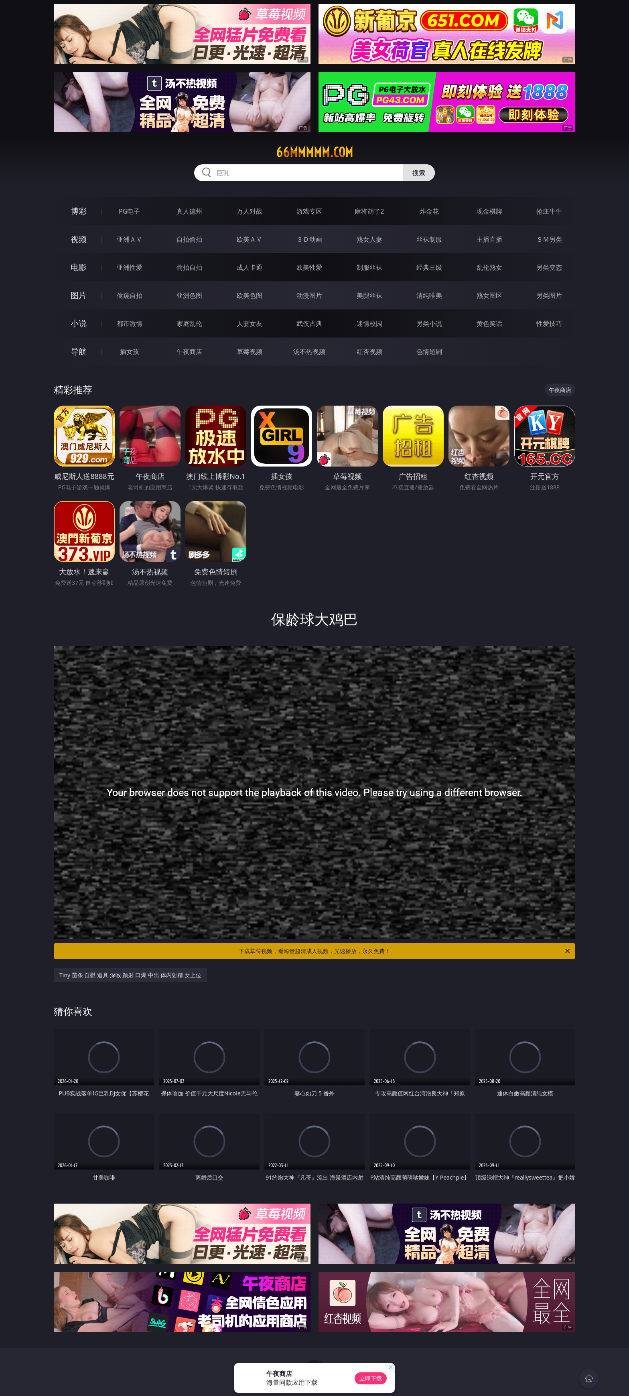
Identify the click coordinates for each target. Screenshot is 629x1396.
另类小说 (429, 323)
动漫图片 (309, 295)
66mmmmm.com (314, 152)
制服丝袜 (369, 267)
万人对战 (249, 211)
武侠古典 (309, 323)
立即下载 (370, 1378)
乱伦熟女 (489, 267)
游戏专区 (309, 211)
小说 (79, 323)
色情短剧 (429, 351)
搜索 (418, 172)
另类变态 (549, 267)
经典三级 (429, 267)
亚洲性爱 (129, 267)
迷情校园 (369, 323)
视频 (79, 239)
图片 (79, 295)
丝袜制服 (429, 239)
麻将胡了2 (369, 211)
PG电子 (129, 211)
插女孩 (129, 351)
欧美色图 (249, 295)
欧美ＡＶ (249, 239)
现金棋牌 (489, 211)
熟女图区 (489, 295)
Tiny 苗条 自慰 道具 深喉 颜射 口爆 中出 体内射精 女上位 (130, 975)
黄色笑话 (489, 323)
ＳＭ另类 (549, 239)
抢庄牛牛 (549, 211)
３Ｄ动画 (309, 239)
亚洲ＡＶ (129, 239)
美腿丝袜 (369, 295)
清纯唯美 (429, 295)
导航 (79, 351)
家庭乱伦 (189, 323)
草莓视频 (249, 351)
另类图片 (549, 295)
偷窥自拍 (129, 295)
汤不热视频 (309, 351)
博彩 (79, 211)
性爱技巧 (549, 323)
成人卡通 (249, 267)
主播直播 (489, 239)
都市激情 (129, 323)
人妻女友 (249, 323)
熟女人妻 (369, 239)
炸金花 (429, 211)
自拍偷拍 (189, 239)
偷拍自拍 (189, 267)
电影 (79, 267)
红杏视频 (369, 351)
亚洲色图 (189, 295)
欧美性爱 (309, 267)
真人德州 (189, 211)
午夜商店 (189, 351)
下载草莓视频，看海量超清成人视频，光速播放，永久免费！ (405, 951)
